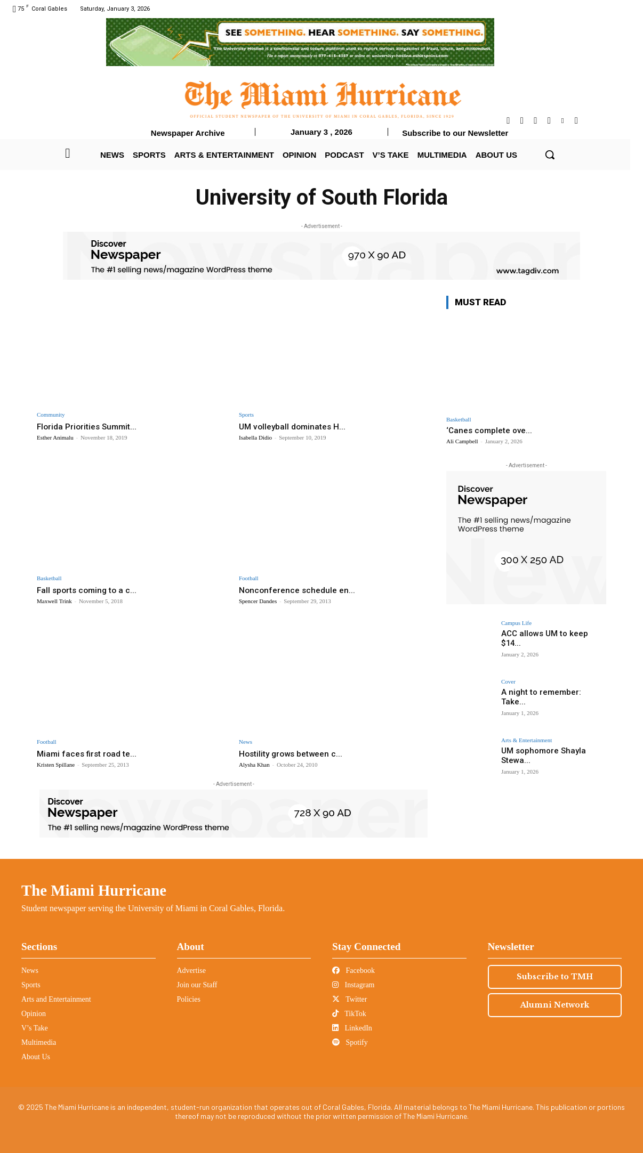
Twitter (349, 999)
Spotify (350, 1042)
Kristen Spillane (56, 764)
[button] (549, 154)
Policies (188, 999)
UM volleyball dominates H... (296, 426)
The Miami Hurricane (93, 890)
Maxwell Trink (54, 601)
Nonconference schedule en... (300, 589)
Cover (508, 682)
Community (51, 415)
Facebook (353, 971)
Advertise (191, 971)
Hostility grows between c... (295, 753)
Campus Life (516, 623)
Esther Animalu (55, 437)
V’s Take (34, 1028)
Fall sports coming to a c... (90, 589)
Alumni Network (554, 1005)
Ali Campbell (462, 441)
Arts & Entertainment (526, 740)
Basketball (49, 578)
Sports (246, 415)
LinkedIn (352, 1028)
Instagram (353, 985)
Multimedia (38, 1042)
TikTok (349, 1014)
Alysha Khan (254, 764)
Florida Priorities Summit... (90, 426)
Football (249, 578)
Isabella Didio (255, 437)
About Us (35, 1057)
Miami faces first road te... (90, 753)
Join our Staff (197, 985)
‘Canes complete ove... (489, 430)
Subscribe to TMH (555, 976)
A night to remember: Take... (550, 692)
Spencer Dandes (258, 601)
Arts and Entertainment (56, 999)
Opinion (33, 1014)
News (245, 742)
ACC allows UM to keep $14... (550, 633)
